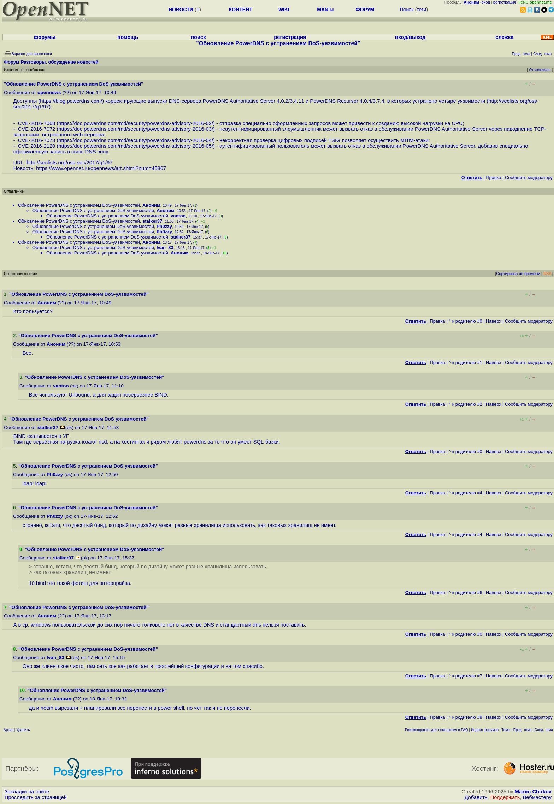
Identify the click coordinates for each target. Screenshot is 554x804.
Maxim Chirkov (533, 791)
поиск (198, 37)
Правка (493, 177)
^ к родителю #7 (465, 676)
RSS (547, 273)
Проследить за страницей (36, 797)
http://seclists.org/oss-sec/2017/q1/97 (69, 162)
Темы (505, 730)
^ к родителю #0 (465, 321)
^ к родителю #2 (465, 404)
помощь (127, 37)
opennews (49, 92)
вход (486, 2)
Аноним (151, 205)
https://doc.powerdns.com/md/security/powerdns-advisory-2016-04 (135, 140)
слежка (504, 37)
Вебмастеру (537, 797)
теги (421, 9)
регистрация (504, 2)
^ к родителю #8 (465, 717)
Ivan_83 (165, 247)
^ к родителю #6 (465, 592)
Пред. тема (522, 730)
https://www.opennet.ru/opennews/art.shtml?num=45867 (101, 168)
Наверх (493, 321)
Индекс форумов (485, 730)
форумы (45, 37)
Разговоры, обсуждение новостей (60, 62)
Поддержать (505, 797)
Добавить (476, 797)
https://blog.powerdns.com (70, 101)
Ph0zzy (164, 226)
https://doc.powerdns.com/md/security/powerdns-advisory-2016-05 (135, 146)
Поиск (407, 9)
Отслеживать (539, 70)
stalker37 (152, 221)
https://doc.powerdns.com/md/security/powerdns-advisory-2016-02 (135, 123)
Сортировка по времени (518, 273)
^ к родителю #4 (465, 492)
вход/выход (410, 37)
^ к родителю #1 (465, 362)
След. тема (544, 730)
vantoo (178, 215)
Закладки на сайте (27, 791)
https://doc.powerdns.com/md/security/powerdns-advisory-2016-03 (135, 129)
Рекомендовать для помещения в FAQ (436, 730)
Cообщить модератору (529, 177)
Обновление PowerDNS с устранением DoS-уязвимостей (79, 205)
